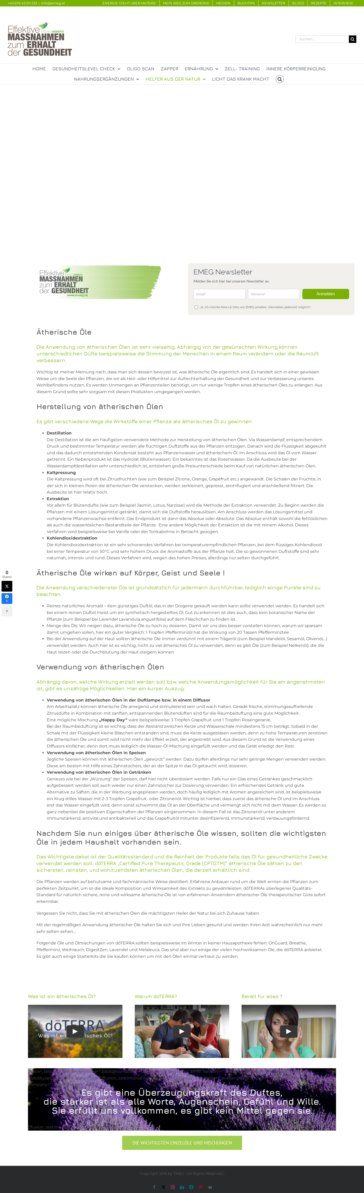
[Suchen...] (322, 39)
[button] (280, 79)
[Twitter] (7, 586)
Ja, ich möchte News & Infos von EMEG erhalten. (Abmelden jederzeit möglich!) (252, 307)
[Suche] (352, 39)
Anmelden (326, 294)
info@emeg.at (53, 3)
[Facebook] (7, 598)
